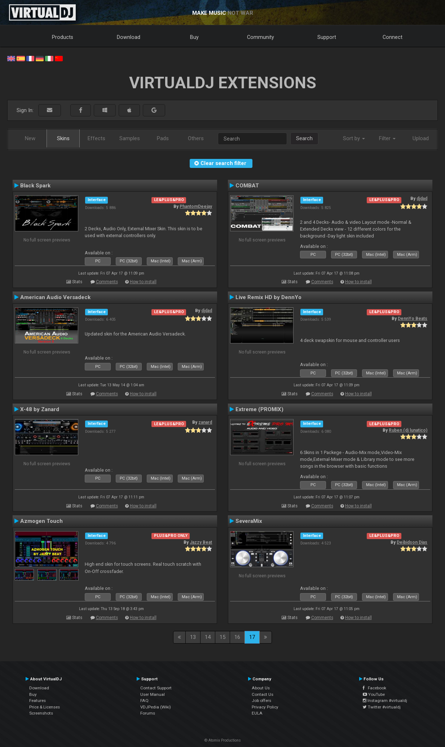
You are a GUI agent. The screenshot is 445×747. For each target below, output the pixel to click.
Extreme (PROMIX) (259, 409)
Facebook (374, 687)
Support (326, 37)
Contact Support (156, 687)
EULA (257, 713)
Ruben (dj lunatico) (408, 430)
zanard (205, 422)
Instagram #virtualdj (385, 700)
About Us (261, 687)
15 (222, 637)
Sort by (354, 138)
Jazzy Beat (201, 542)
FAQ (144, 700)
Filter (387, 138)
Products (62, 37)
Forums (147, 713)
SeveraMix (248, 521)
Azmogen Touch (41, 521)
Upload (421, 138)
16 (237, 637)
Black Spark (35, 185)
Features (37, 700)
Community (260, 37)
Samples (129, 138)
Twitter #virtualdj (382, 707)
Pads (163, 138)
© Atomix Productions (222, 740)
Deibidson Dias (412, 542)
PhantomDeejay (196, 206)
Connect (392, 37)
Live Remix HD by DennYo (268, 297)
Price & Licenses (44, 707)
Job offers (261, 700)
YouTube (374, 694)
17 (252, 637)
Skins (63, 138)
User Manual (152, 694)
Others (196, 138)
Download (128, 37)
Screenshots (41, 713)
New (30, 138)
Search (304, 138)
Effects (96, 138)
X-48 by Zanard (39, 409)
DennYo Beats (412, 318)
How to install (143, 281)
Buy (194, 37)
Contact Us (262, 694)
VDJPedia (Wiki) (155, 707)
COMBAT (247, 185)
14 (208, 637)
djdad (422, 198)
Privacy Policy (265, 707)
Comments (107, 281)
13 (193, 637)
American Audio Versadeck (55, 297)
